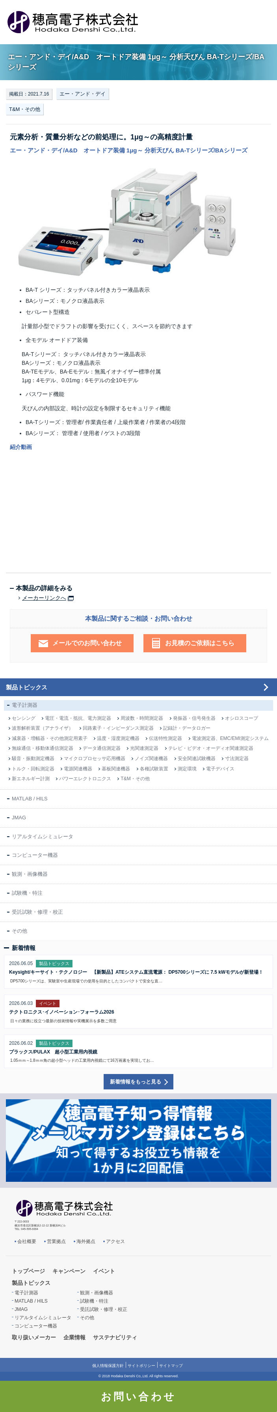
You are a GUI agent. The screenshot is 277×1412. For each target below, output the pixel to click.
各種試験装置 (154, 769)
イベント (104, 1271)
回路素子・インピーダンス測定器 (118, 728)
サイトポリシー (141, 1365)
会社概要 (26, 1241)
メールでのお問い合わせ (87, 643)
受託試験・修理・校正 (37, 912)
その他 (19, 931)
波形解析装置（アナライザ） (42, 728)
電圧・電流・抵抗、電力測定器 (78, 718)
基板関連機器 (116, 769)
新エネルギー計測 (31, 778)
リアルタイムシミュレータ (42, 836)
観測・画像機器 (30, 874)
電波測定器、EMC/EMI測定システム (230, 738)
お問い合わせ (139, 1397)
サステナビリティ (115, 1337)
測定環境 (187, 769)
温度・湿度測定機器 (118, 738)
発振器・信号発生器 (194, 718)
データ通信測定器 (102, 748)
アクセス (115, 1241)
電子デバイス (220, 769)
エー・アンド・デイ (82, 94)
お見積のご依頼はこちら (199, 643)
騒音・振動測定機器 (33, 758)
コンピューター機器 (35, 855)
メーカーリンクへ (44, 598)
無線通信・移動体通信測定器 (42, 748)
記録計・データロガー (186, 728)
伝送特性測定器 (165, 738)
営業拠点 (56, 1241)
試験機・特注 (27, 893)
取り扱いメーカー (34, 1337)
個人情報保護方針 (108, 1365)
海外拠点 (85, 1241)
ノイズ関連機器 (151, 758)
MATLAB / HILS (30, 799)
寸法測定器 (237, 758)
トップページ (28, 1271)
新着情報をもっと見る (135, 1082)
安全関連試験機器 (197, 758)
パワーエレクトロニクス (85, 778)
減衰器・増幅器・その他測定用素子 (49, 738)
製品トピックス (26, 687)
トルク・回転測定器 (33, 769)
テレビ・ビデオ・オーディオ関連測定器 (210, 748)
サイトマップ (171, 1365)
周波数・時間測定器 (142, 718)
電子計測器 (24, 705)
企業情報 (74, 1337)
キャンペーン (69, 1271)
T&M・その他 (24, 109)
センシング (23, 718)
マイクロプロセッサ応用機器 (94, 758)
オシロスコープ (241, 718)
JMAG (19, 818)
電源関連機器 (78, 769)
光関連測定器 (144, 748)
